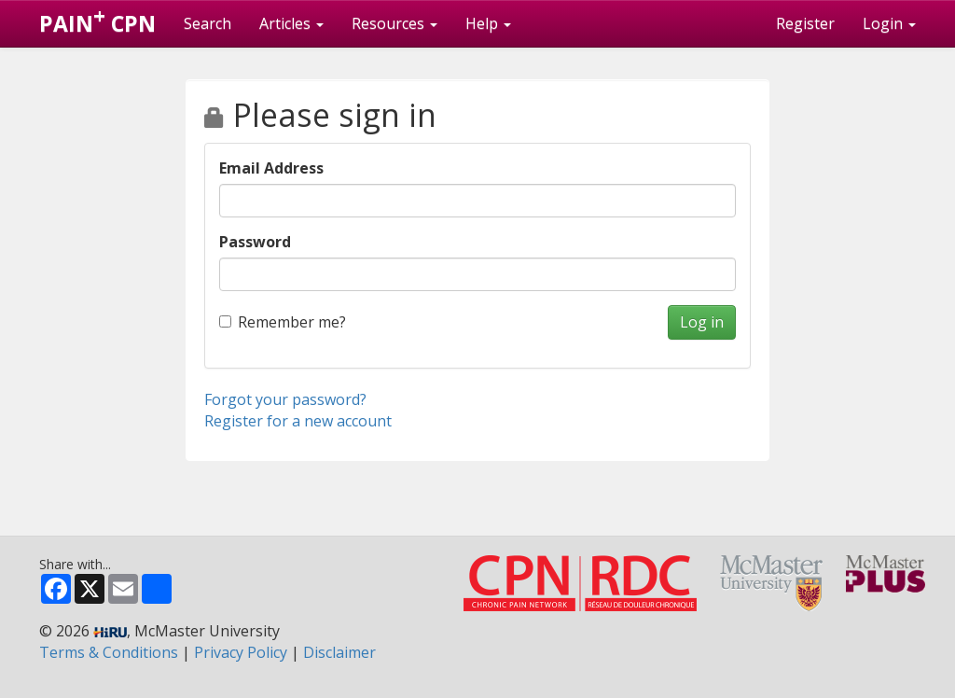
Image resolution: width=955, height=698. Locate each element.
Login (889, 23)
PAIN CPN (97, 19)
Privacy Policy (240, 652)
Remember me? (282, 322)
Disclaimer (339, 652)
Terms (108, 652)
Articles (291, 23)
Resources (394, 23)
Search (207, 23)
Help (488, 23)
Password (255, 241)
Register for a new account (298, 421)
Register (805, 23)
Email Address (271, 168)
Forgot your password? (285, 399)
